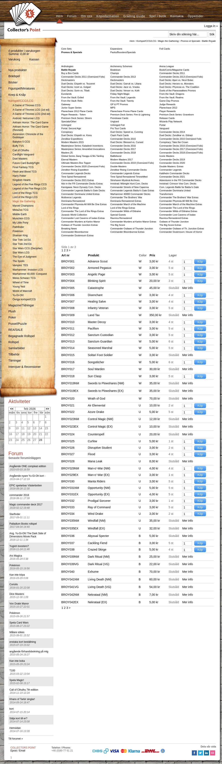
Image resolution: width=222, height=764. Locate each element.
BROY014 (68, 348)
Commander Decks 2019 (172, 159)
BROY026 (68, 447)
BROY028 (68, 461)
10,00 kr (154, 405)
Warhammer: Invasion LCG (28, 269)
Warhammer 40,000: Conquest (30, 273)
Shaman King (20, 235)
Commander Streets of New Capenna (129, 187)
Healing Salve (97, 301)
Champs (114, 73)
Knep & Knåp (17, 94)
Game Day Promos (169, 101)
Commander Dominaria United (175, 190)
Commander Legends (170, 170)
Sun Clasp (94, 376)
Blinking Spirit (97, 280)
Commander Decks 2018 (123, 152)
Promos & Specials (190, 41)
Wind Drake (95, 513)
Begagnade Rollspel (21, 336)
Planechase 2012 (168, 107)
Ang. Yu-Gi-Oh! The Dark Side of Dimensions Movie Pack (27, 535)
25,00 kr (154, 556)
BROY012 (68, 335)
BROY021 (68, 405)
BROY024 (68, 434)
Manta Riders (96, 481)
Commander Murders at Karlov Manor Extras (133, 221)
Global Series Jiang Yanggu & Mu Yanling (82, 156)
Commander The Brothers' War (126, 197)
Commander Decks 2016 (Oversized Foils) (181, 145)
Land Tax (94, 315)
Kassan (34, 59)
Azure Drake (96, 412)
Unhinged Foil (117, 125)
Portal (162, 125)
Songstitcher (96, 362)
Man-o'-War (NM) (99, 468)
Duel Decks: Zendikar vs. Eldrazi (176, 135)
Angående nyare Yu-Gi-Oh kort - (27, 475)
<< (11, 408)
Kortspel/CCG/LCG (20, 100)
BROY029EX (70, 475)
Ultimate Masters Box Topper (76, 163)
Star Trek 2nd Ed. (22, 244)
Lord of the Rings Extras (122, 208)
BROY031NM (70, 487)
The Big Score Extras (170, 225)
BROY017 (68, 369)
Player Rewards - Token (73, 114)
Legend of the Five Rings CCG (30, 184)
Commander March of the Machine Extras (180, 204)
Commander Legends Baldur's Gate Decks (83, 190)
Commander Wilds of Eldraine (125, 211)
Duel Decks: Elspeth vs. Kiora (76, 135)
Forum (72, 16)
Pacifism (93, 328)
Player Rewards (167, 111)
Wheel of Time (21, 282)
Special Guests (118, 214)
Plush (12, 311)
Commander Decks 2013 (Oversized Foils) (181, 76)
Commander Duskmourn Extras (77, 235)
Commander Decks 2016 (123, 145)
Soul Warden (96, 369)
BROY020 (68, 398)
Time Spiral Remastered (73, 176)
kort (11, 708)
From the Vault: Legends (123, 97)
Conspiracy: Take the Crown (173, 142)
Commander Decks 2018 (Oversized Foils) (181, 152)
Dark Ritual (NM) (99, 556)
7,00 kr (153, 594)
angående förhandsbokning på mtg (28, 651)
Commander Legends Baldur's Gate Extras (132, 190)
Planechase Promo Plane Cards (126, 111)
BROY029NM (70, 468)
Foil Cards (164, 48)
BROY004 (68, 280)
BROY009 (68, 315)
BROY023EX (70, 426)
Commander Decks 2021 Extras (77, 180)
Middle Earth (20, 214)
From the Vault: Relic (72, 101)
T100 (12, 670)
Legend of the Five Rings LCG (29, 188)
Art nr (66, 255)
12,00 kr (154, 419)
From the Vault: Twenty (122, 101)
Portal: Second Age (71, 128)
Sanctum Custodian (100, 335)
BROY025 (68, 441)
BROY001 (68, 261)
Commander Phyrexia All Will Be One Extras (84, 204)
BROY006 (68, 295)
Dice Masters (16, 594)
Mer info (187, 288)
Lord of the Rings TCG (25, 193)
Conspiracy (67, 132)
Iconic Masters (166, 156)
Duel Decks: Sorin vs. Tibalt (75, 90)
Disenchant (95, 295)
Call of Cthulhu (21, 150)
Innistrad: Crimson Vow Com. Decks (177, 183)
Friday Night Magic (120, 94)
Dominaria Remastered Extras (125, 201)
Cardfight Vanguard (23, 154)
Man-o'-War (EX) (99, 475)
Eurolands (66, 94)
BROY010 (68, 322)
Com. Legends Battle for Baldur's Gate (179, 187)
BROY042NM (70, 594)
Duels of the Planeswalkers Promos (177, 90)
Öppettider (195, 16)
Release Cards (167, 118)
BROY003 (68, 274)
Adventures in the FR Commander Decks (180, 180)
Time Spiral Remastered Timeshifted (129, 176)
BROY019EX (70, 390)
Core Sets (66, 48)
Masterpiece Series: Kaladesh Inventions (82, 145)
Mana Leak (95, 461)
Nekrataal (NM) (98, 594)
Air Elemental (96, 405)
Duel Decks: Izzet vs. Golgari (76, 87)
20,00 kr (154, 280)
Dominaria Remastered (73, 201)
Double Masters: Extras (171, 166)
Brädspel (14, 76)
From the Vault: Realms (171, 97)
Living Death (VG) (99, 587)
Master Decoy (97, 322)
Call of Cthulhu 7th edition (23, 689)
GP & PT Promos (119, 104)
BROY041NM (70, 579)
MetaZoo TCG (20, 209)
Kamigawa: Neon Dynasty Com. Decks (81, 187)
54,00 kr (154, 587)
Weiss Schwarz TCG (24, 278)
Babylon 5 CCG (21, 141)
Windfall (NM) (97, 520)
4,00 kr (153, 468)
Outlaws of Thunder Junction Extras (79, 225)
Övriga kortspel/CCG (24, 299)
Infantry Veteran (98, 308)
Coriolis (13, 584)
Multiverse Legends (71, 197)
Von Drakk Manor (19, 603)
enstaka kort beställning (22, 641)
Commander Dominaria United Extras (80, 194)
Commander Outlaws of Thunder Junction (131, 228)
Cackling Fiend (97, 543)
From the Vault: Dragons (171, 94)
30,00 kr (154, 369)
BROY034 (68, 513)
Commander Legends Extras (125, 173)
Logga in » (211, 26)
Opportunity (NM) (99, 487)
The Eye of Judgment (24, 256)
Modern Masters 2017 (121, 159)
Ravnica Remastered (121, 218)
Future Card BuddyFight (26, 163)
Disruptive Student (100, 447)
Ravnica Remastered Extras (173, 218)
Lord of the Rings (70, 208)
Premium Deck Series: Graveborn (176, 114)
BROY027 (68, 454)
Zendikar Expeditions (72, 139)
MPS (112, 107)
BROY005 (68, 288)
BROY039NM (70, 556)
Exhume (93, 571)
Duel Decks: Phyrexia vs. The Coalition (179, 87)
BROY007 (68, 301)
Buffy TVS (18, 145)
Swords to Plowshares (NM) (106, 383)
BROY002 (68, 268)
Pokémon (18, 231)
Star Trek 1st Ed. (22, 239)
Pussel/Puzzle (17, 323)
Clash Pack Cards (119, 135)
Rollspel (13, 342)
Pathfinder (18, 227)
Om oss (86, 16)
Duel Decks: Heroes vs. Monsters (176, 83)
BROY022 (68, 412)
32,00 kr (154, 528)
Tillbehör (13, 354)
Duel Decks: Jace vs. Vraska (125, 87)
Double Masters (118, 166)
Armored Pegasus (99, 268)
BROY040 (68, 571)
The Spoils (19, 261)
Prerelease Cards (119, 118)
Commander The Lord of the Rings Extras (82, 211)
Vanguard (164, 128)
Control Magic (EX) (100, 426)
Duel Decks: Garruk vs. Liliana (125, 83)
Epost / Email (17, 750)
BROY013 (68, 341)
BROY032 (68, 500)
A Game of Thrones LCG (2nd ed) (31, 113)
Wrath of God (96, 398)
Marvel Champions (23, 205)
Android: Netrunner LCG (26, 118)
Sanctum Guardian (100, 341)
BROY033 (68, 507)
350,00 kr (155, 315)
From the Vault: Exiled (72, 97)
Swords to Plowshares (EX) (105, 390)
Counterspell (96, 434)
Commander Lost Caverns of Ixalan (177, 214)
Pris (152, 255)
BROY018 (68, 376)
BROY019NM (70, 383)
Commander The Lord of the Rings (177, 208)
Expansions (116, 48)
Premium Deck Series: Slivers (76, 118)
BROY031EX (70, 494)
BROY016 (68, 362)
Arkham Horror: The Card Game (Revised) (30, 128)
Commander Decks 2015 (123, 139)
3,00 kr (153, 261)
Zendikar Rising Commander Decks (128, 170)
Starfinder (14, 514)
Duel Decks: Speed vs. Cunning (126, 132)
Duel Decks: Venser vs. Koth (124, 90)
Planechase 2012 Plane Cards (77, 111)
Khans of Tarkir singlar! (22, 699)
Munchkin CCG (21, 218)
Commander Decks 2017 (123, 149)
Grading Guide (134, 16)
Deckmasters (68, 80)
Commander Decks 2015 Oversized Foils (180, 139)
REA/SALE (15, 329)
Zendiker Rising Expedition (75, 170)
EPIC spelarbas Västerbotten (25, 485)
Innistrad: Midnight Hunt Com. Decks (129, 183)
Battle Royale (209, 41)
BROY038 (68, 549)
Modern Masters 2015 (72, 142)
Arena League (166, 66)
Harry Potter (19, 175)
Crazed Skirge (97, 549)
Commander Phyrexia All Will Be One (178, 201)
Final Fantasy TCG (23, 167)
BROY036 (68, 536)
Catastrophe (96, 288)
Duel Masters (20, 158)
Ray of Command (99, 507)
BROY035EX (70, 528)
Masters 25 (67, 152)
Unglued (114, 121)
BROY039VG (70, 564)
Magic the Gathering (24, 201)
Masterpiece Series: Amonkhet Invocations (83, 149)
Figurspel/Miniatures (21, 88)
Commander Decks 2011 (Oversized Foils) (83, 76)
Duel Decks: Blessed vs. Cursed (126, 142)
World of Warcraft (22, 291)
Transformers (166, 194)
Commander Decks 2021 (172, 176)
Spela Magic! (16, 680)
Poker (12, 317)
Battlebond (115, 156)
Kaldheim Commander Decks (174, 173)
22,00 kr (154, 564)
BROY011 (68, 328)
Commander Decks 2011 (172, 73)
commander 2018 (19, 495)
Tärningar (14, 360)
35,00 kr (154, 383)
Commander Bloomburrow (74, 232)
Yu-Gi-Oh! (18, 295)
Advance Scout (97, 261)
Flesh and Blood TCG (25, 171)
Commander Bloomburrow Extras (127, 232)
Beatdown (115, 70)
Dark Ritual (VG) (98, 564)
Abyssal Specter (98, 536)
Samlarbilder (16, 348)
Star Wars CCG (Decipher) (27, 248)
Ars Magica (15, 555)
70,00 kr (154, 398)
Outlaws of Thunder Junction (174, 221)
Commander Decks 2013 (123, 76)
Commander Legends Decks (75, 173)
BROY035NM (70, 520)
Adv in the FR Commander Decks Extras (82, 183)
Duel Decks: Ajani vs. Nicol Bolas (176, 80)
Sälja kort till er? (18, 718)
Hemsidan (15, 728)
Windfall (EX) (96, 528)
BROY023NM (70, 419)
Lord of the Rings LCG (25, 197)
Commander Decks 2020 (172, 163)
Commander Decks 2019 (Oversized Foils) (132, 163)
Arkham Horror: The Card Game (30, 122)
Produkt (93, 255)
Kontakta (176, 16)
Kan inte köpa (17, 574)
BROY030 (68, 481)
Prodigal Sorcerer (99, 500)
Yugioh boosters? (19, 546)
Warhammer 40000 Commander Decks (130, 194)
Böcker (13, 82)
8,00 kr (153, 461)
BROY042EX (70, 602)
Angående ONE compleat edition (27, 466)
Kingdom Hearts (22, 180)
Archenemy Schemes (121, 66)
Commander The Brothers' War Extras (178, 197)
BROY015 (68, 355)
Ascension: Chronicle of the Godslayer (28, 136)
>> (47, 408)
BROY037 (68, 543)
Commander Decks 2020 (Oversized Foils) (83, 166)
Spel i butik (157, 16)
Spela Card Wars (18, 622)
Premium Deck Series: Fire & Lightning (130, 114)
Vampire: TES (20, 265)
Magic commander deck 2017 (25, 504)
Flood (91, 454)
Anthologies (67, 66)
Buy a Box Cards (70, 73)
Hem (59, 16)
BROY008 (68, 308)
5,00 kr (153, 341)
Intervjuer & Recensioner (24, 366)
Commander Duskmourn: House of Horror (180, 232)
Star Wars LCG (21, 252)
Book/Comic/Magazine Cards (174, 70)
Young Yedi (19, 286)
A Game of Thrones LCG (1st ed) (31, 109)
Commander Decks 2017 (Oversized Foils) (181, 149)
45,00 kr (154, 288)
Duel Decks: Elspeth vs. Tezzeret (78, 83)
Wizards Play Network (170, 121)
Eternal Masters (69, 159)
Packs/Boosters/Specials (123, 52)
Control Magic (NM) (100, 419)
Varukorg (14, 59)
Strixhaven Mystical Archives (124, 180)
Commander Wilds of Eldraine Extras (178, 211)
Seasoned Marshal (100, 348)
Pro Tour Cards (118, 128)
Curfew (92, 441)
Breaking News (69, 228)
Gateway (65, 104)
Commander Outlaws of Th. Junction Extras (181, 228)
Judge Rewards (167, 104)
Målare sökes (16, 632)
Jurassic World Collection (74, 214)
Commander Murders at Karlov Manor (80, 221)
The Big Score (117, 225)
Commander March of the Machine (128, 204)
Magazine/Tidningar (21, 305)
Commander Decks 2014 (172, 132)
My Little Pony (20, 222)
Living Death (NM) (99, 579)
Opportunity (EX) (99, 494)
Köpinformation (107, 16)
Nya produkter (17, 70)
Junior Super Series (71, 107)
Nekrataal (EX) (97, 602)
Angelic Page (96, 274)
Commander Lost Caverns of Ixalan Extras (83, 218)
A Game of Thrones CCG (27, 105)
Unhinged (66, 125)
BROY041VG (70, 587)
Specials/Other (68, 121)
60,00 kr (154, 579)
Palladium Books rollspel (23, 523)
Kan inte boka (17, 660)
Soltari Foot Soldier (100, 355)
